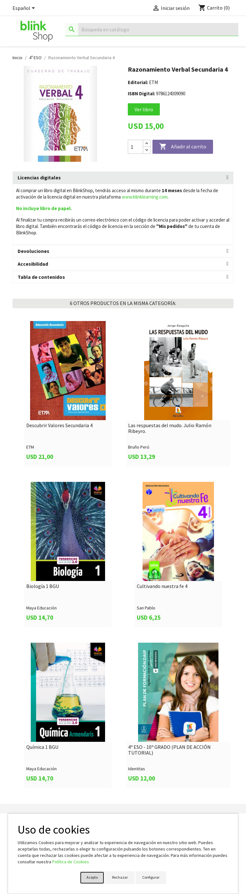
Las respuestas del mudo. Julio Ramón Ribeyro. (169, 428)
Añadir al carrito (182, 147)
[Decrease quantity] (147, 150)
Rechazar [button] (120, 877)
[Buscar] (151, 29)
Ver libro (144, 109)
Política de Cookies (70, 862)
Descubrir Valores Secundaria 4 (59, 425)
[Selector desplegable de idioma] (24, 8)
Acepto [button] (92, 877)
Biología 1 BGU (42, 586)
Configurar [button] (151, 877)
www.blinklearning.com (145, 197)
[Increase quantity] (147, 143)
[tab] (123, 178)
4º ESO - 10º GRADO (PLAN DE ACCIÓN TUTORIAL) (169, 750)
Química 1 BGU (42, 747)
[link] (67, 393)
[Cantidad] (135, 147)
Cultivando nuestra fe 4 (162, 586)
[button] (123, 178)
